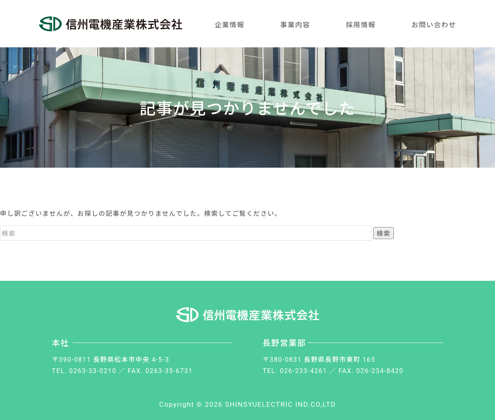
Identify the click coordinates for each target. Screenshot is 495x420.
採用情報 (360, 24)
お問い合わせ (433, 24)
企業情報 (229, 24)
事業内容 (295, 24)
